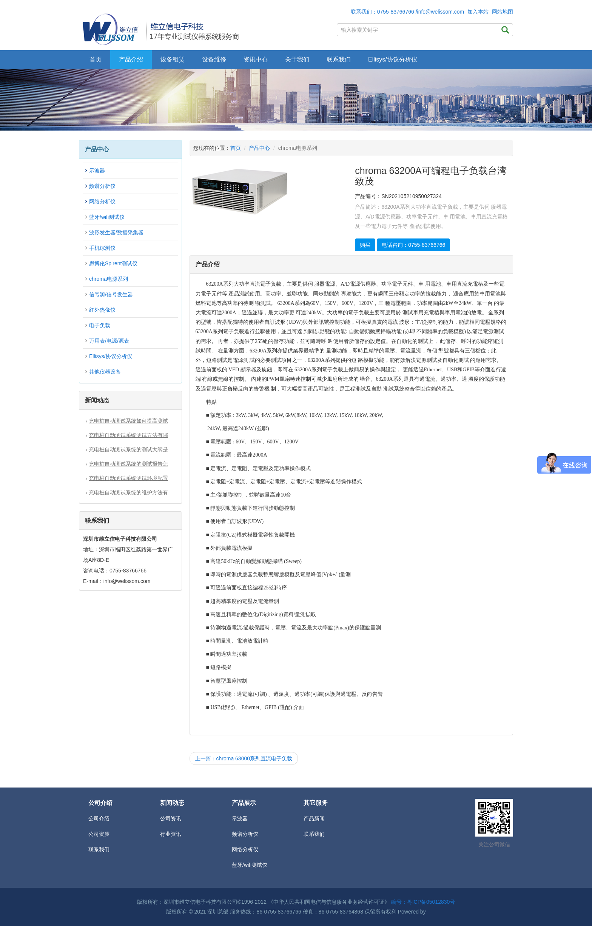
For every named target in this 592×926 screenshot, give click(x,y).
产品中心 (259, 148)
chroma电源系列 (108, 279)
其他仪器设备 (105, 372)
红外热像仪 (102, 310)
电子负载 (99, 325)
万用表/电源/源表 (109, 341)
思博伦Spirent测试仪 (113, 263)
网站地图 (502, 12)
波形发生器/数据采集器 (116, 232)
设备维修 (214, 59)
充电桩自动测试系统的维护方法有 (128, 492)
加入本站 (478, 12)
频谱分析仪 (102, 186)
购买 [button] (365, 245)
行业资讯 (170, 834)
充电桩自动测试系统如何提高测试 (128, 421)
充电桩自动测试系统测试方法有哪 (128, 435)
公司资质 (98, 834)
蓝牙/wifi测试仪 (107, 217)
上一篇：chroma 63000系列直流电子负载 (244, 758)
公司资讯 (170, 818)
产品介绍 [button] (131, 59)
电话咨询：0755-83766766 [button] (413, 245)
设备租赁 (172, 59)
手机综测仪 (102, 248)
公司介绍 (98, 818)
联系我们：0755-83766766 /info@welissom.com (407, 12)
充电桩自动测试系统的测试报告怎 (128, 464)
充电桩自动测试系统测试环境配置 (128, 478)
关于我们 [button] (297, 59)
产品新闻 (314, 818)
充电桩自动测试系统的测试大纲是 (128, 449)
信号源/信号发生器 (111, 294)
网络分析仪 (102, 201)
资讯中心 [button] (256, 59)
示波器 (97, 171)
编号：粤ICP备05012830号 (423, 902)
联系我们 (339, 59)
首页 (95, 59)
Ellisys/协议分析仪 (392, 59)
